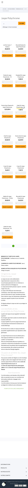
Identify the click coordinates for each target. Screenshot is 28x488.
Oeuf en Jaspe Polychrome (7, 136)
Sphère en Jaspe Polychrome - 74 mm (7, 197)
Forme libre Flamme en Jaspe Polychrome (7, 106)
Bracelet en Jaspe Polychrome (20, 197)
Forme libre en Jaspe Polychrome (20, 136)
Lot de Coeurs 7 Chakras (7, 45)
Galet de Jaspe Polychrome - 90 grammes (20, 106)
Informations (5, 464)
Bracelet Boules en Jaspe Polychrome (20, 45)
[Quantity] (7, 51)
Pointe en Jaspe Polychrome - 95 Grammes (7, 76)
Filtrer (21, 23)
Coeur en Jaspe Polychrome (7, 167)
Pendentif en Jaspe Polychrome (20, 76)
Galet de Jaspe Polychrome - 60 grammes (7, 227)
